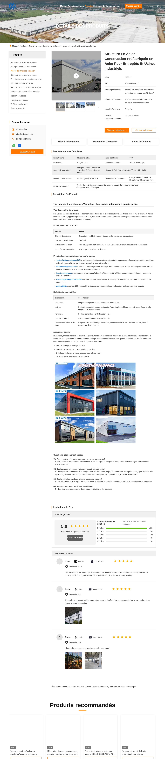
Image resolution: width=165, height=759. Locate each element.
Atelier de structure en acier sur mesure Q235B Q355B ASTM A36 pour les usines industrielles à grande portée (99, 753)
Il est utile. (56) (75, 642)
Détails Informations (68, 141)
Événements (99, 6)
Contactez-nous (113, 6)
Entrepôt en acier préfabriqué (123, 687)
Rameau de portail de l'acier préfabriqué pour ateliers (134, 752)
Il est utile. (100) (75, 567)
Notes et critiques (141, 141)
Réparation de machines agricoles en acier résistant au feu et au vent (62, 752)
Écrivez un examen (75, 538)
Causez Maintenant (134, 6)
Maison (63, 6)
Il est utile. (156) (75, 594)
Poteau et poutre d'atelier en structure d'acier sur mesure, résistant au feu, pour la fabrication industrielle (25, 753)
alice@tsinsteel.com (24, 134)
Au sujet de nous (76, 6)
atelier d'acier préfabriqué (96, 687)
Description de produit (105, 141)
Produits (89, 6)
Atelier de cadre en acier (72, 687)
